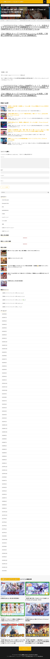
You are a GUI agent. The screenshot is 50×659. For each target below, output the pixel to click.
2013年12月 (4, 560)
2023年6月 (4, 320)
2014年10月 (4, 553)
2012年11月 (4, 567)
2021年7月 (4, 400)
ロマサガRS (4, 220)
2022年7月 (4, 359)
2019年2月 (4, 490)
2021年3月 (4, 414)
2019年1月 (4, 494)
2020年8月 (4, 438)
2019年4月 (4, 484)
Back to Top (25, 649)
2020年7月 (4, 442)
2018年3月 (4, 504)
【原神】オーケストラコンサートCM (15, 258)
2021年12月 (4, 383)
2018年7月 (4, 497)
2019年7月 (4, 480)
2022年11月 (4, 345)
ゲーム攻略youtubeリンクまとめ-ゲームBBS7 (28, 654)
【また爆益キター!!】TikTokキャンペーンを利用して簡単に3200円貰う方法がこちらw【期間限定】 (24, 35)
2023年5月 (4, 324)
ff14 (3, 206)
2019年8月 (4, 477)
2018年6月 (4, 501)
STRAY (3, 213)
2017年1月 (4, 532)
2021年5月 (4, 407)
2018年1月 (4, 508)
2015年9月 (4, 542)
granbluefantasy (5, 210)
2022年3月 (4, 373)
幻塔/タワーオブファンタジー (13, 15)
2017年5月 (4, 525)
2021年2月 (4, 418)
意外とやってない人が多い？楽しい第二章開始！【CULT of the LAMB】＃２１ (24, 250)
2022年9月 (4, 352)
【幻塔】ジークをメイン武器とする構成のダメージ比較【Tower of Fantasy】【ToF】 (12, 620)
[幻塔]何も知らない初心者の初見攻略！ (15, 280)
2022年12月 (4, 341)
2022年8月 (4, 355)
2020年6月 (4, 445)
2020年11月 (4, 428)
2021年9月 (4, 393)
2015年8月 (4, 546)
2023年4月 (4, 327)
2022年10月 (4, 348)
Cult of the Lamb (5, 199)
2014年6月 (4, 556)
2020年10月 (4, 431)
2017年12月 (4, 511)
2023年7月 (4, 317)
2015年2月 (4, 549)
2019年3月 (4, 487)
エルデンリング (5, 217)
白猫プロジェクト (5, 231)
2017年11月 (4, 515)
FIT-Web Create (29, 656)
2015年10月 (4, 539)
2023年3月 (4, 331)
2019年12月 (4, 466)
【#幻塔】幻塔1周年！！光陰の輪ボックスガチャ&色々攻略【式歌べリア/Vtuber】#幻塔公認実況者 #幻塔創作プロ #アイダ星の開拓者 (37, 641)
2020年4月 (4, 452)
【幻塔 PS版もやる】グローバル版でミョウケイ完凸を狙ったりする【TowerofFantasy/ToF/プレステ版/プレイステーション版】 (13, 641)
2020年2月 (4, 459)
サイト (2, 180)
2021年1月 (4, 421)
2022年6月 (4, 362)
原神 (3, 224)
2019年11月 (4, 470)
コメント (2, 156)
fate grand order (5, 203)
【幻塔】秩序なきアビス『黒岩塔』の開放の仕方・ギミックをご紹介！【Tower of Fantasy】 (28, 122)
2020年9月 (4, 435)
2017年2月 (4, 529)
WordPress (40, 656)
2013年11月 (4, 563)
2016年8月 (4, 536)
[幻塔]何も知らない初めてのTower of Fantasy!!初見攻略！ (37, 620)
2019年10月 (4, 473)
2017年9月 (4, 518)
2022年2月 (4, 376)
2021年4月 (4, 411)
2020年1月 (4, 463)
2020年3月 (4, 456)
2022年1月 (4, 379)
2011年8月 (4, 570)
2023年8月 (4, 314)
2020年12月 (4, 425)
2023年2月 (4, 334)
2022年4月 (4, 369)
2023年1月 (4, 338)
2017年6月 (4, 522)
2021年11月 (4, 386)
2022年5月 (4, 366)
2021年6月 (4, 404)
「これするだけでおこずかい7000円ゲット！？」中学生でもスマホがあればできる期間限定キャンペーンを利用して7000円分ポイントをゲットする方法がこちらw (25, 27)
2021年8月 (4, 397)
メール (2, 175)
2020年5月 (4, 449)
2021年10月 (4, 390)
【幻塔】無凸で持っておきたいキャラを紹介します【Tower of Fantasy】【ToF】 (37, 599)
